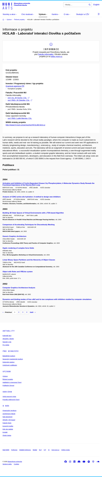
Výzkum (7, 371)
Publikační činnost (8, 385)
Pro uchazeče (11, 351)
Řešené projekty (8, 379)
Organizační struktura (9, 410)
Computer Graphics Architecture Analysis (19, 288)
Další (33, 312)
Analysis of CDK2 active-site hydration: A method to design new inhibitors (32, 197)
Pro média (6, 345)
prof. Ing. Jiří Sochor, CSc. (18, 98)
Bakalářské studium (9, 356)
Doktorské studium (8, 362)
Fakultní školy (7, 423)
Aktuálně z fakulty (8, 339)
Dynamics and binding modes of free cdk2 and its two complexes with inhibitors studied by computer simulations (47, 299)
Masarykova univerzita (15, 461)
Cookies (16, 464)
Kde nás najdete (8, 429)
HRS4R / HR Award (9, 420)
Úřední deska (7, 435)
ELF (40, 450)
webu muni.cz (56, 56)
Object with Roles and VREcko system (18, 271)
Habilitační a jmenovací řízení (12, 382)
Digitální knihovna (25, 450)
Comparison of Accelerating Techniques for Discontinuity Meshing (29, 225)
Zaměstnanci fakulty (9, 414)
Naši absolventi (7, 417)
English (96, 5)
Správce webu (7, 464)
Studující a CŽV (82, 14)
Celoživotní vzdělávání (10, 365)
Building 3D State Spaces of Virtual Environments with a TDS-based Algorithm (33, 213)
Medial (35, 450)
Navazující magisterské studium (13, 359)
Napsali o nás (7, 342)
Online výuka (65, 450)
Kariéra (7, 392)
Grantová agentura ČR (15, 86)
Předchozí (7, 312)
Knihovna (14, 450)
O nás (6, 406)
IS (48, 450)
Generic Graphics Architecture (14, 236)
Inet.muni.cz (55, 450)
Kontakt (5, 432)
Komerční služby (8, 426)
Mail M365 (6, 450)
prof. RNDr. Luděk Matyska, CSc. (20, 118)
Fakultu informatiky (45, 54)
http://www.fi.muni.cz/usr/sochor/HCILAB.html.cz (25, 125)
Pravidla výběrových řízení (11, 399)
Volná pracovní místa (9, 396)
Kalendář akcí (7, 335)
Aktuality (9, 331)
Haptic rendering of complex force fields (18, 248)
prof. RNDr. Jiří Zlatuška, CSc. (20, 100)
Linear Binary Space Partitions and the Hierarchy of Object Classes (29, 260)
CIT (45, 450)
